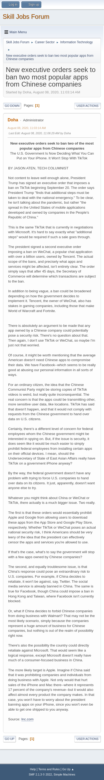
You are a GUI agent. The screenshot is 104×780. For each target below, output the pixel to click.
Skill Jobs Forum (26, 16)
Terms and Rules (49, 769)
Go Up (9, 738)
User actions (87, 105)
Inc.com (27, 719)
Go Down (12, 105)
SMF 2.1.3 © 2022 (40, 774)
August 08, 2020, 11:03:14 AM (27, 128)
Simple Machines (64, 774)
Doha (13, 120)
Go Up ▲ (68, 769)
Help (33, 769)
